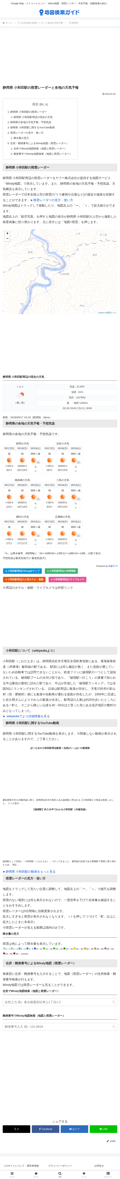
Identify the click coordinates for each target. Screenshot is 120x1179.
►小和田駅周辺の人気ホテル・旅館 (24, 581)
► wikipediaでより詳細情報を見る (26, 718)
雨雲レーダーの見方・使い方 (28, 133)
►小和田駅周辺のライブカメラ (67, 581)
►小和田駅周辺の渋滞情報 (61, 573)
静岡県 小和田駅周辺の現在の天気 (35, 117)
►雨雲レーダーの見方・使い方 (51, 202)
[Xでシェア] (16, 1131)
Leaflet (101, 315)
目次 (37, 104)
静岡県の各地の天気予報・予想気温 (32, 122)
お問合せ (99, 1168)
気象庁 (112, 568)
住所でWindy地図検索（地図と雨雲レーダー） (42, 150)
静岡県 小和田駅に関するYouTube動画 (34, 128)
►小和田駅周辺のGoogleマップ (22, 573)
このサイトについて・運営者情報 (21, 1168)
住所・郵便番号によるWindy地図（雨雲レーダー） (42, 144)
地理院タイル (110, 315)
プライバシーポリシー (60, 1168)
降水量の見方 (22, 139)
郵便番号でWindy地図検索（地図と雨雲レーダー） (45, 155)
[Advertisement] (60, 57)
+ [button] (7, 236)
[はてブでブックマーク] (74, 1131)
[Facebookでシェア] (45, 1131)
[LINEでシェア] (103, 1131)
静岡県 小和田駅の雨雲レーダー (30, 111)
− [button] (7, 241)
